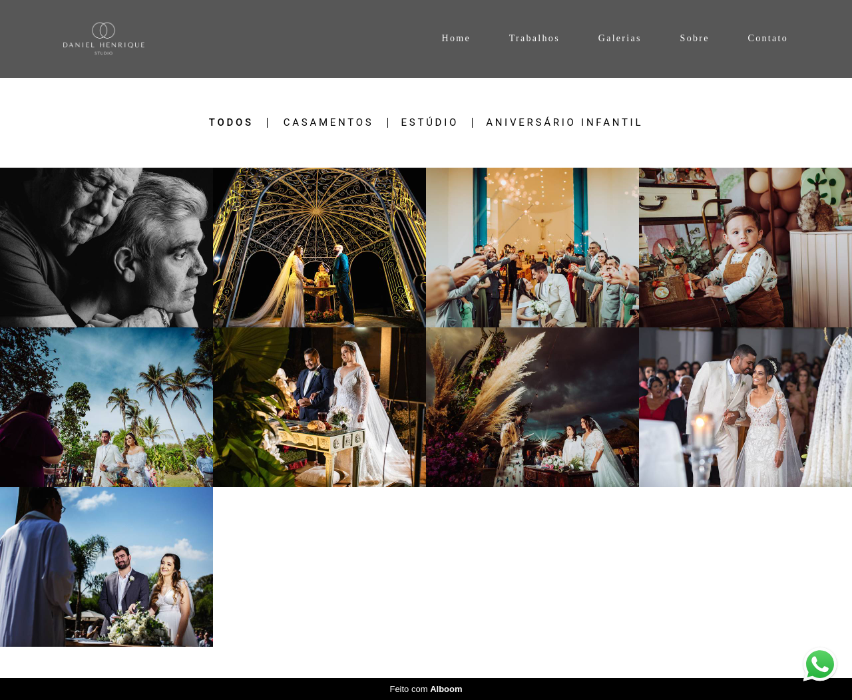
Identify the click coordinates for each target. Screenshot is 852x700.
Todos (231, 123)
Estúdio (430, 123)
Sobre (695, 38)
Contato (768, 38)
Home (455, 38)
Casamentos (329, 123)
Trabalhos (534, 38)
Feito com (425, 689)
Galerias (620, 38)
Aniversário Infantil (564, 123)
